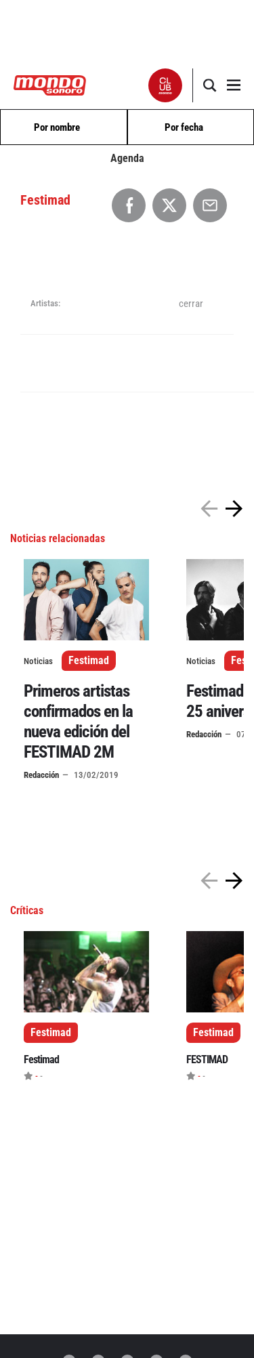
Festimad (88, 660)
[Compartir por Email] (210, 205)
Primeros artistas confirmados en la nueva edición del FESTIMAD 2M (78, 721)
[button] (165, 85)
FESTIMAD (207, 1059)
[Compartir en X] (169, 205)
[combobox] (64, 127)
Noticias (38, 661)
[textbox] (64, 127)
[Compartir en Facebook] (129, 205)
